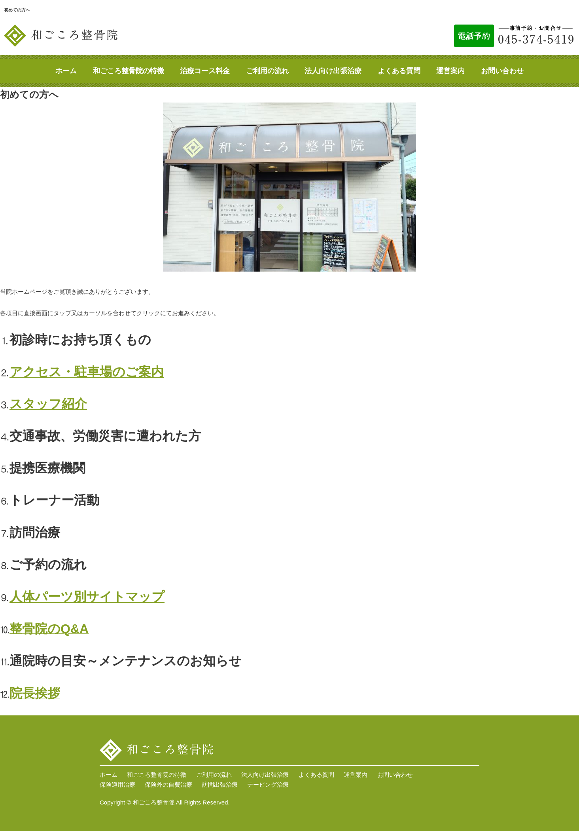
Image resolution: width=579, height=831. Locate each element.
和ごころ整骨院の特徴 (128, 71)
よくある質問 (399, 71)
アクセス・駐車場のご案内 (86, 372)
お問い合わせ (502, 71)
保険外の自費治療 (168, 784)
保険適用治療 (117, 784)
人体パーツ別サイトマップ (87, 596)
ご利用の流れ (267, 71)
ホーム (66, 71)
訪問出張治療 (220, 784)
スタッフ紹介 (48, 404)
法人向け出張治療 (333, 71)
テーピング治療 (268, 784)
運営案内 (450, 71)
